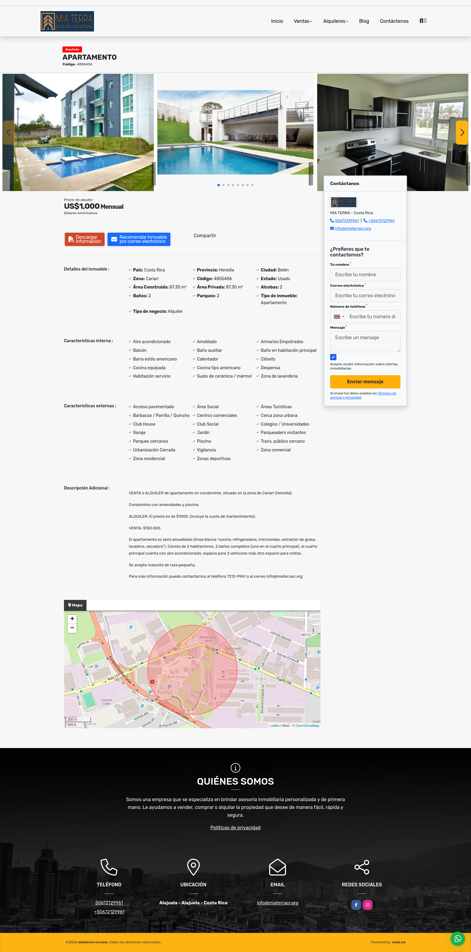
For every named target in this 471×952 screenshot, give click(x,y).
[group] (78, 132)
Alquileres (334, 21)
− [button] (72, 628)
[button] (218, 185)
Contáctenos (394, 21)
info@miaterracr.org (353, 228)
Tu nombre (340, 264)
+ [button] (72, 619)
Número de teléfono (348, 306)
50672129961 (347, 220)
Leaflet (274, 725)
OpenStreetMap (307, 725)
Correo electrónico (348, 285)
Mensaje (338, 327)
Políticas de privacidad (236, 828)
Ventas (301, 21)
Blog (364, 21)
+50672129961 (381, 220)
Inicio (277, 21)
